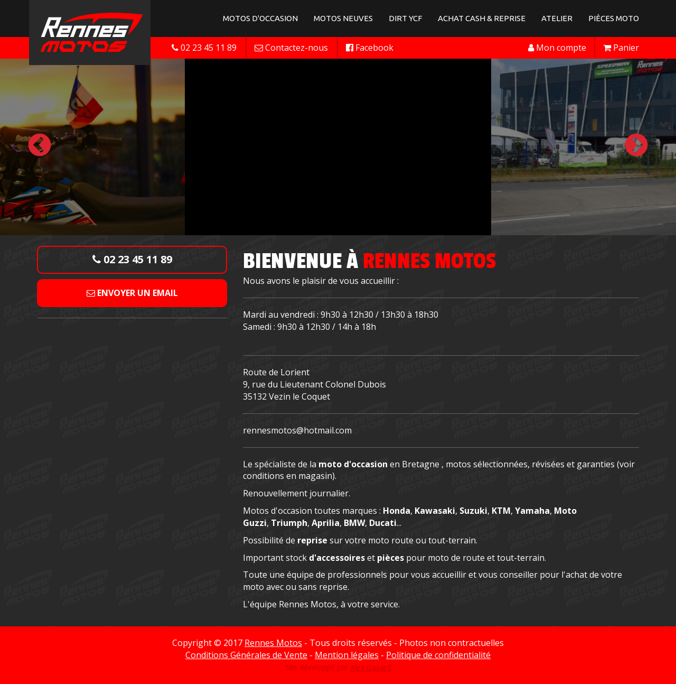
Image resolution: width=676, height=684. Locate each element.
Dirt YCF (405, 18)
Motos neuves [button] (343, 18)
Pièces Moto (613, 18)
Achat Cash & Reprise (481, 18)
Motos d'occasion (260, 18)
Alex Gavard (370, 667)
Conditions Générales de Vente (246, 655)
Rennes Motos (273, 643)
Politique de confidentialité (438, 655)
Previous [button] (39, 146)
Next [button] (636, 146)
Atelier (556, 18)
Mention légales (347, 655)
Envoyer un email (132, 293)
